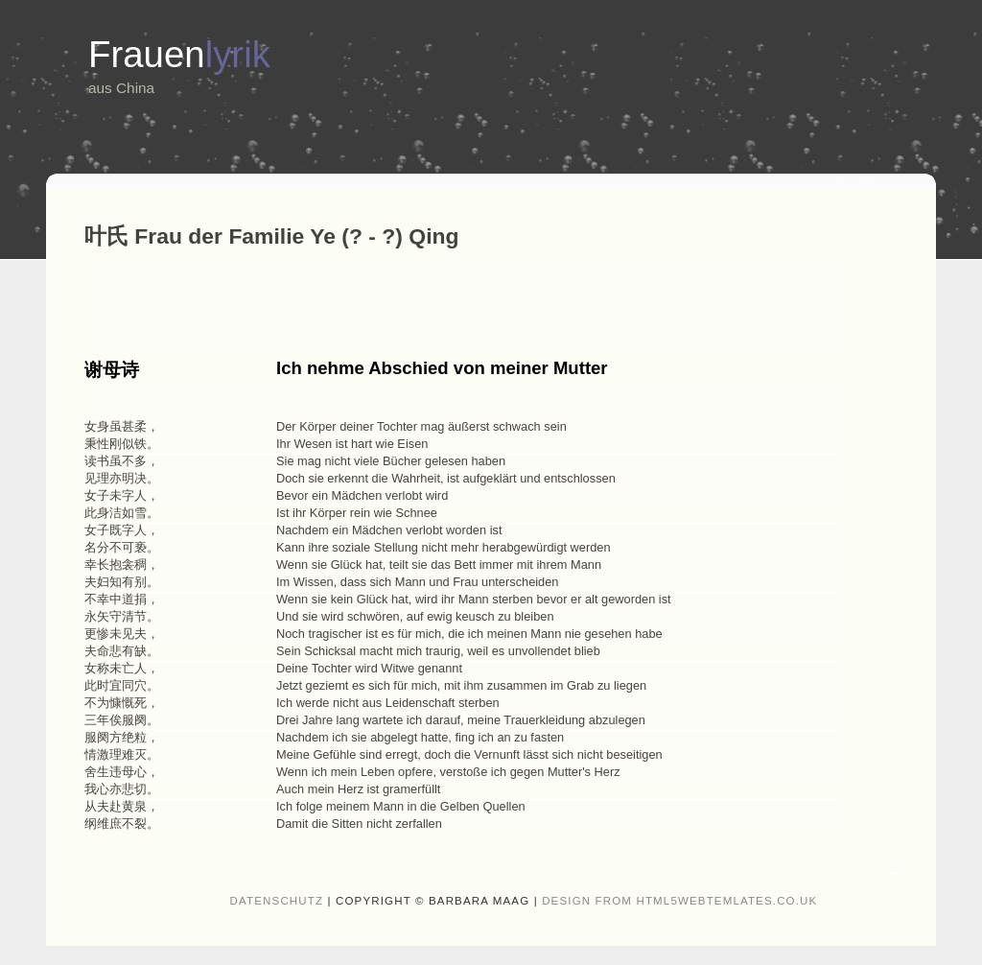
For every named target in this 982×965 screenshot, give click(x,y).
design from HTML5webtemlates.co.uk (679, 900)
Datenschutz (277, 900)
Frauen (179, 54)
